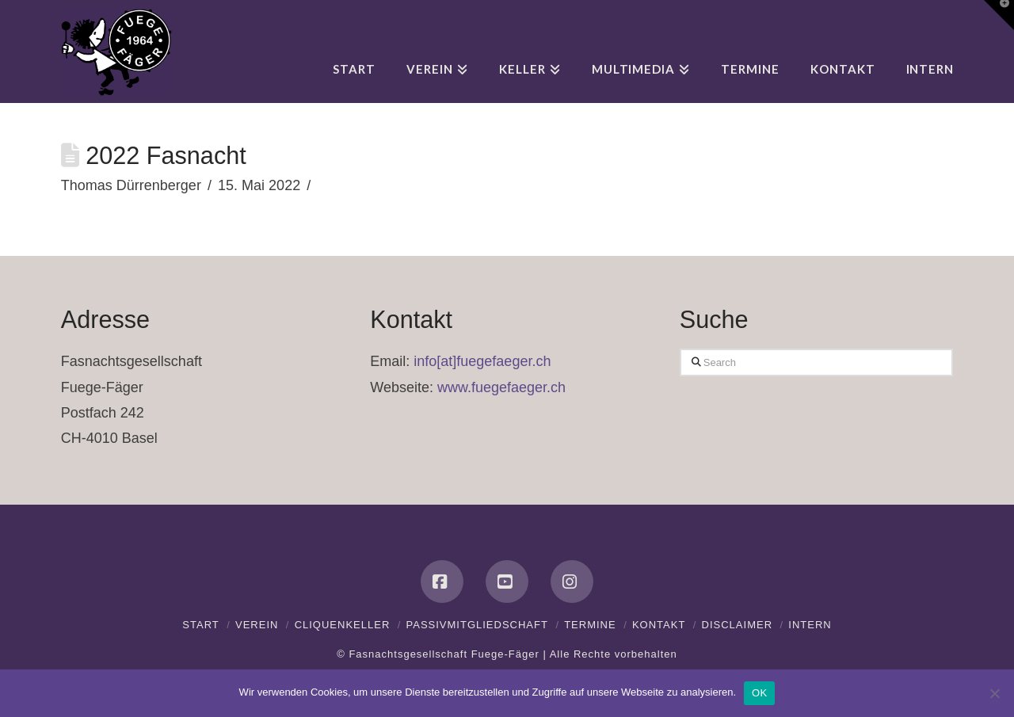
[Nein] (994, 693)
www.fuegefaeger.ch (501, 387)
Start (200, 625)
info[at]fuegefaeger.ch (482, 361)
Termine (590, 625)
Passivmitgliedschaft (477, 625)
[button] (999, 15)
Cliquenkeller (343, 625)
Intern (809, 625)
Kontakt (658, 625)
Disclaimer (737, 625)
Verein (256, 625)
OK (759, 693)
